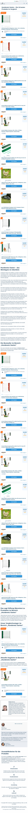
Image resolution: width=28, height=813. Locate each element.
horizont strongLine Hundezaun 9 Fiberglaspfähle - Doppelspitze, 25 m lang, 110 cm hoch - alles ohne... (11, 233)
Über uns (23, 802)
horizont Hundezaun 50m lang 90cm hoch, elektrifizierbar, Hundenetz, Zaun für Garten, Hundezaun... (12, 57)
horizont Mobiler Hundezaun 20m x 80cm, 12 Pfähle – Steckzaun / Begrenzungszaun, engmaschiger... (11, 131)
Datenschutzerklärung (17, 802)
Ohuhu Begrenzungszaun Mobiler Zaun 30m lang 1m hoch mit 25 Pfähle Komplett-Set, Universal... (13, 158)
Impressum (10, 802)
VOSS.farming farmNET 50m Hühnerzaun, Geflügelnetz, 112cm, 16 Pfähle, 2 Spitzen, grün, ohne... (13, 183)
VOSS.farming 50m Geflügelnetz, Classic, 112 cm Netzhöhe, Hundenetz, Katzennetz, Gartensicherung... (13, 29)
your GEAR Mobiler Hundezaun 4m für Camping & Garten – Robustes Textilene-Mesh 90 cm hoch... (13, 208)
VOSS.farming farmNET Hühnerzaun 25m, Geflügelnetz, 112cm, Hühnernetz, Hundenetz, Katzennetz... (13, 257)
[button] (24, 3)
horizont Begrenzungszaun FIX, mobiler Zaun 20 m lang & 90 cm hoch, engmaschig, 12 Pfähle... (13, 106)
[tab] (7, 54)
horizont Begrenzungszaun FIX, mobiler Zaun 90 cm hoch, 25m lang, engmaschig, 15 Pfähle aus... (13, 81)
